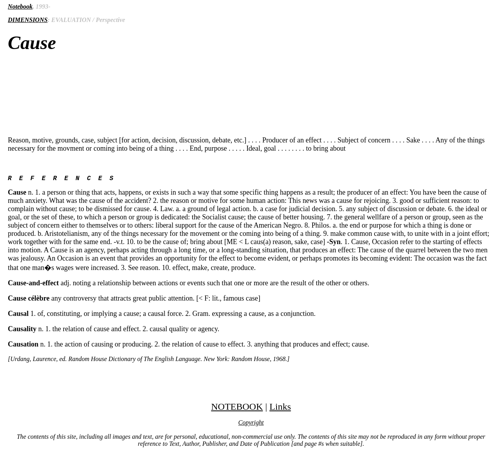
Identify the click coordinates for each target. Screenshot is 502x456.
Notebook (20, 6)
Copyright (251, 424)
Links (280, 408)
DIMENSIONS (27, 19)
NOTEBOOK (237, 408)
